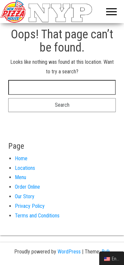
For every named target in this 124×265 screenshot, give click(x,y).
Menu (20, 177)
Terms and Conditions (37, 215)
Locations (25, 168)
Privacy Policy (30, 206)
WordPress (69, 251)
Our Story (24, 196)
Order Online (27, 187)
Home (21, 158)
